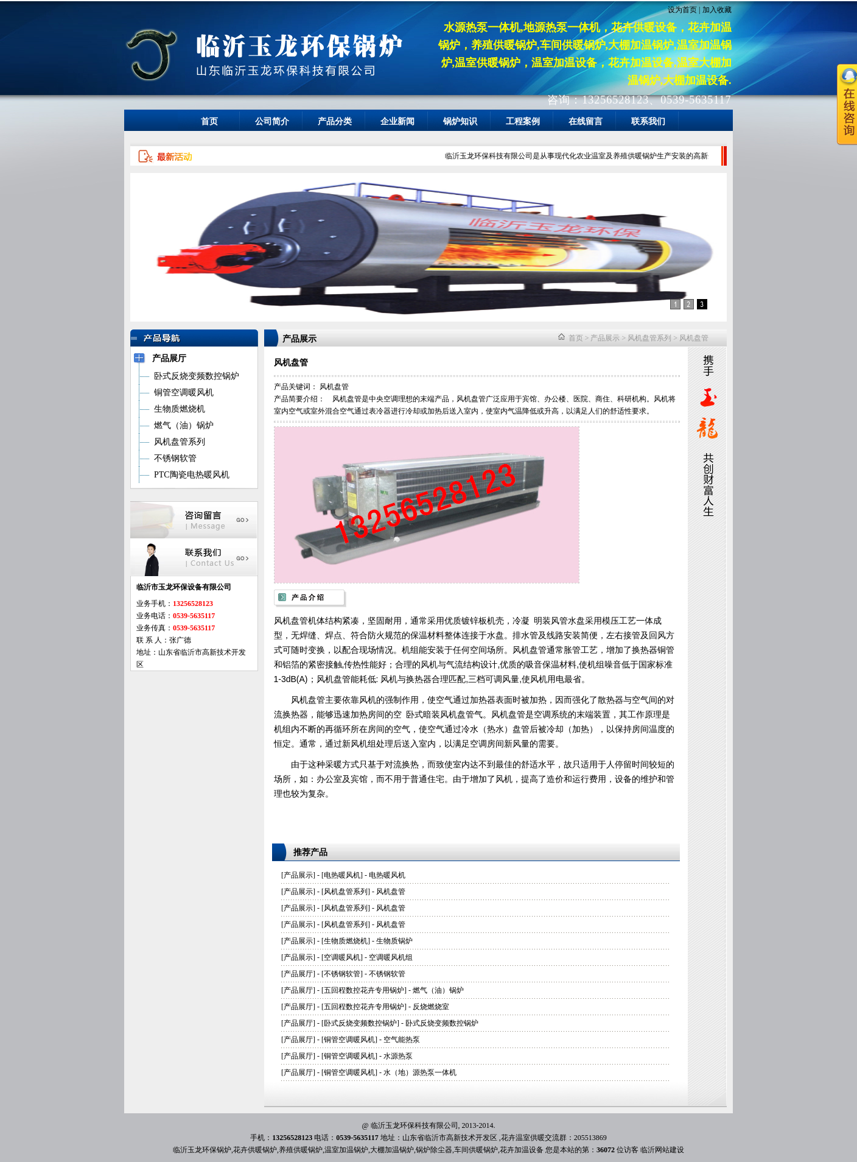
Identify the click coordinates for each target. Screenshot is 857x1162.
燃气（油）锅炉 (438, 990)
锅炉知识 (460, 121)
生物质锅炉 (394, 941)
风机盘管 (693, 338)
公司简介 (272, 121)
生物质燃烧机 (346, 941)
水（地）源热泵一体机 (419, 1072)
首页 (209, 121)
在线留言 (585, 121)
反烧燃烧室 (431, 1006)
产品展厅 (298, 974)
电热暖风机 (342, 875)
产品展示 (605, 338)
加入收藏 (717, 9)
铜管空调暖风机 (349, 1039)
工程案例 (523, 121)
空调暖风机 (342, 957)
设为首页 (682, 9)
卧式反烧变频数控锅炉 (360, 1023)
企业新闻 (397, 121)
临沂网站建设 (662, 1150)
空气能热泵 (401, 1039)
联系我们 (648, 121)
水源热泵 (398, 1056)
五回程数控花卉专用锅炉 (364, 990)
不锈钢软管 (342, 974)
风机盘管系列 (649, 338)
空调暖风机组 (391, 957)
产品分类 (335, 121)
